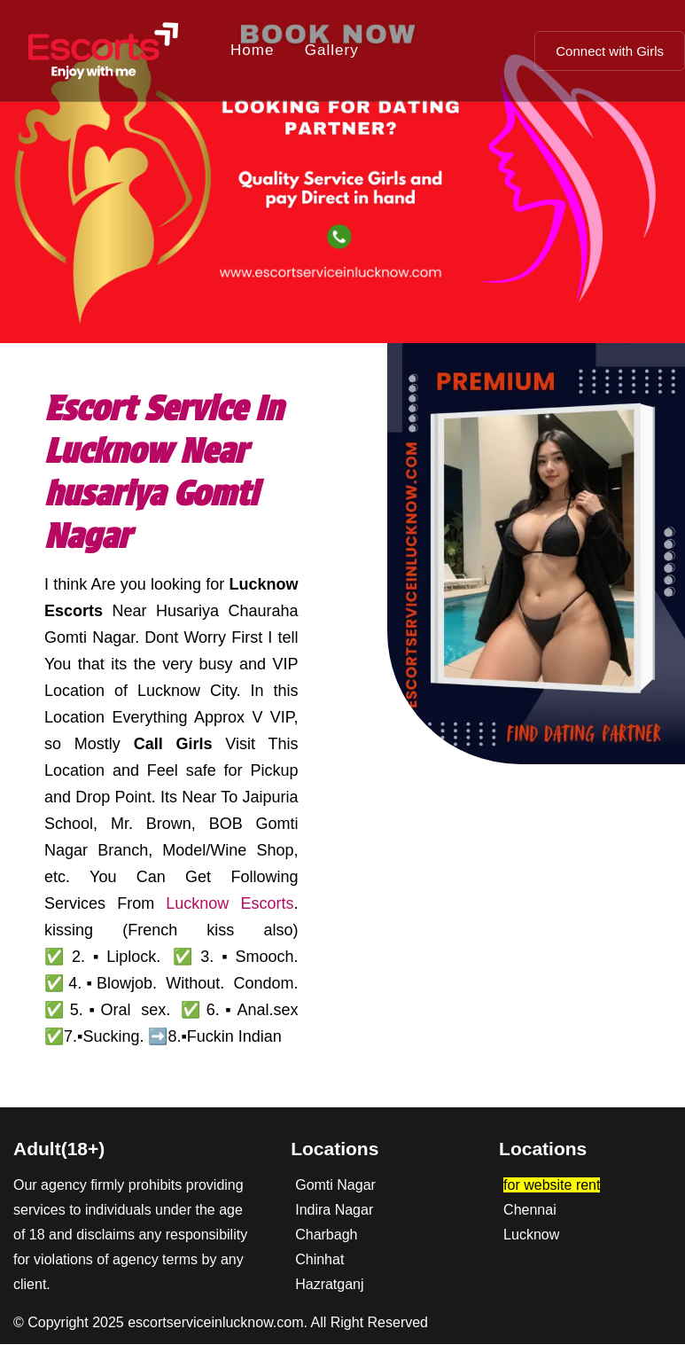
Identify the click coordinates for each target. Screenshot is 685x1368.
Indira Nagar (334, 1209)
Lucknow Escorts (229, 903)
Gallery (332, 50)
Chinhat (319, 1259)
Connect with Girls (610, 51)
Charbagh (326, 1234)
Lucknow (531, 1234)
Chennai (530, 1209)
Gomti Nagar (335, 1184)
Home (252, 50)
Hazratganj (329, 1284)
